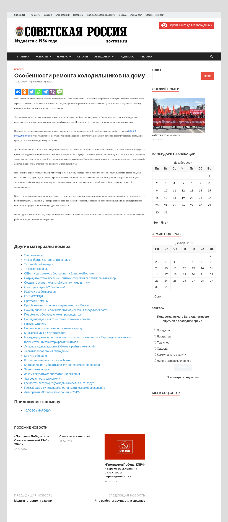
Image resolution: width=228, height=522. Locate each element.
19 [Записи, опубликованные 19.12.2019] (183, 197)
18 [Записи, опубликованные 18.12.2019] (174, 197)
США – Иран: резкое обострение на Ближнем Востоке (59, 273)
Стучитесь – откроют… (76, 436)
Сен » (157, 296)
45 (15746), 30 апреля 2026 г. (166, 135)
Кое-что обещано (35, 355)
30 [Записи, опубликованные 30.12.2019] (157, 212)
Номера (62, 56)
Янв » (164, 222)
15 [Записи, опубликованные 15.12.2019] (209, 190)
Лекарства (164, 336)
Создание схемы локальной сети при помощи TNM (57, 282)
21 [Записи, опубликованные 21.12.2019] (200, 197)
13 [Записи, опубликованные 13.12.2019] (191, 190)
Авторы (82, 56)
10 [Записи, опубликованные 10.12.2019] (165, 190)
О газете (35, 15)
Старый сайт (136, 15)
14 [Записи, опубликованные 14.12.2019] (200, 190)
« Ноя (155, 222)
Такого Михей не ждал (38, 264)
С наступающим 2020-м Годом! (44, 287)
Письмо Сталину (35, 323)
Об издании (102, 56)
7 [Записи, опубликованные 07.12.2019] (200, 183)
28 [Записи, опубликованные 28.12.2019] (200, 205)
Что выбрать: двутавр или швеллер (47, 259)
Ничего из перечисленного (174, 360)
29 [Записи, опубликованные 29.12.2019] (209, 205)
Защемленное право (37, 369)
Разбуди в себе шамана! (40, 291)
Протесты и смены (36, 300)
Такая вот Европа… (36, 268)
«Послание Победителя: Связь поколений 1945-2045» (32, 440)
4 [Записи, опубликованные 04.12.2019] (174, 183)
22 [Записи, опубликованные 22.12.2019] (209, 197)
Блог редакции (63, 15)
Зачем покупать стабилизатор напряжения (52, 373)
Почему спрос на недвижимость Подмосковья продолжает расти (66, 310)
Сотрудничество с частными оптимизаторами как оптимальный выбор (70, 278)
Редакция (47, 15)
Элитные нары (33, 255)
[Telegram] (45, 92)
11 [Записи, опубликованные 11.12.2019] (174, 190)
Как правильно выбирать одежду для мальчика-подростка (62, 364)
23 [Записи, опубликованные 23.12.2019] (157, 205)
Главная (23, 56)
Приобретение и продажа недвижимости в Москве (56, 305)
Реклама (122, 15)
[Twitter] (31, 92)
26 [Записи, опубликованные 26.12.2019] (183, 205)
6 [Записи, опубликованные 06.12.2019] (191, 183)
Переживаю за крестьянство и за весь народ (53, 328)
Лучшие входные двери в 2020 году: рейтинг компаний (59, 346)
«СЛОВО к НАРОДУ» (37, 410)
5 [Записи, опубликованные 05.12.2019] (183, 183)
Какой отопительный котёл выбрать (47, 360)
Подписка (78, 15)
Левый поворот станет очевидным (46, 351)
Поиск (156, 69)
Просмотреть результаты (183, 377)
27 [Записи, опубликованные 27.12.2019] (191, 205)
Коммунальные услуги (171, 354)
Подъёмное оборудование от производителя (53, 314)
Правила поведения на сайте (100, 15)
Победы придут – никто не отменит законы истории (57, 319)
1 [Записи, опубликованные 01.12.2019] (209, 175)
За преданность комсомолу (42, 378)
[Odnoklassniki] (25, 92)
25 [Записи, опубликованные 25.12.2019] (174, 205)
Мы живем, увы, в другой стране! (45, 332)
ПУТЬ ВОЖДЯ (33, 296)
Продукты (163, 330)
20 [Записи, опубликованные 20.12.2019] (191, 197)
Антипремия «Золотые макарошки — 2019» (52, 392)
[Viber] (52, 92)
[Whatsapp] (38, 92)
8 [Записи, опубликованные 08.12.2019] (209, 183)
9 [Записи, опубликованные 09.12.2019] (157, 190)
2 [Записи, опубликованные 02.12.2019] (157, 183)
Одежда (162, 348)
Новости (41, 56)
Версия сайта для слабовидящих (186, 25)
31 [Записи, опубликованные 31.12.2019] (165, 212)
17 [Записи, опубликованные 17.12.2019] (165, 197)
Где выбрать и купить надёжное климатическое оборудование (64, 387)
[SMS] (59, 92)
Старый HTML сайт (155, 15)
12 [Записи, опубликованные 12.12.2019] (183, 190)
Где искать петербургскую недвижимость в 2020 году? (59, 383)
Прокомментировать (41, 81)
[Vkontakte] (18, 92)
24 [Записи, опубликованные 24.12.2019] (165, 205)
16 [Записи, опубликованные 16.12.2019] (157, 197)
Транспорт (164, 342)
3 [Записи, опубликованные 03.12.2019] (165, 183)
